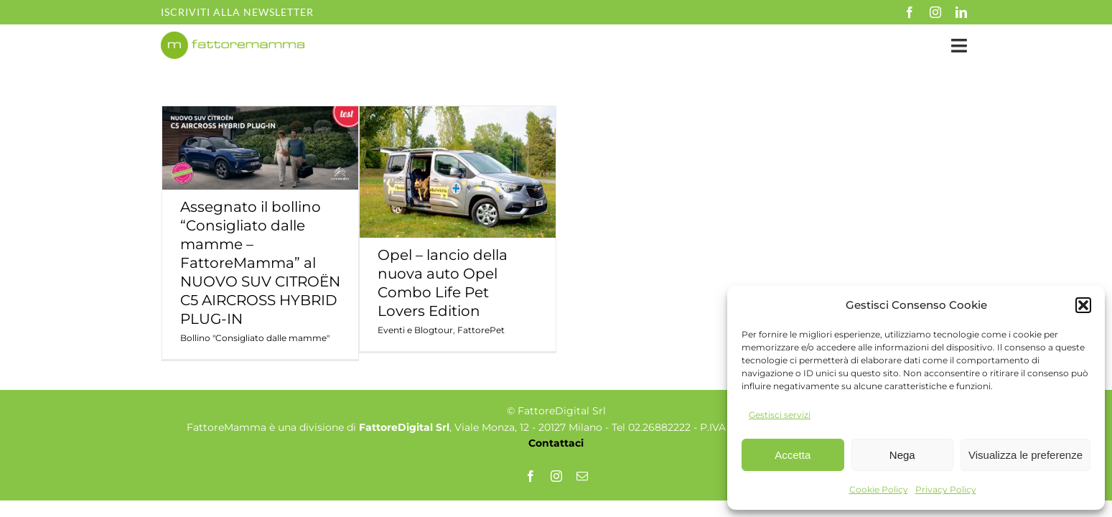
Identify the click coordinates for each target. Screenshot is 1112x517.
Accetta (792, 455)
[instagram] (935, 12)
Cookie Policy (878, 489)
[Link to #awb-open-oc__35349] (959, 46)
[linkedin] (961, 12)
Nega (902, 455)
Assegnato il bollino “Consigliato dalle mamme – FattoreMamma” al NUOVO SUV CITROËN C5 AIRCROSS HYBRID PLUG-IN (260, 262)
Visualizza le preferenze (1025, 455)
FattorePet (481, 330)
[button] (1083, 305)
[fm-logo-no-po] (232, 38)
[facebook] (909, 12)
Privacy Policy (945, 489)
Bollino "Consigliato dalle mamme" (255, 337)
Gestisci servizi (779, 414)
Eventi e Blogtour (415, 330)
